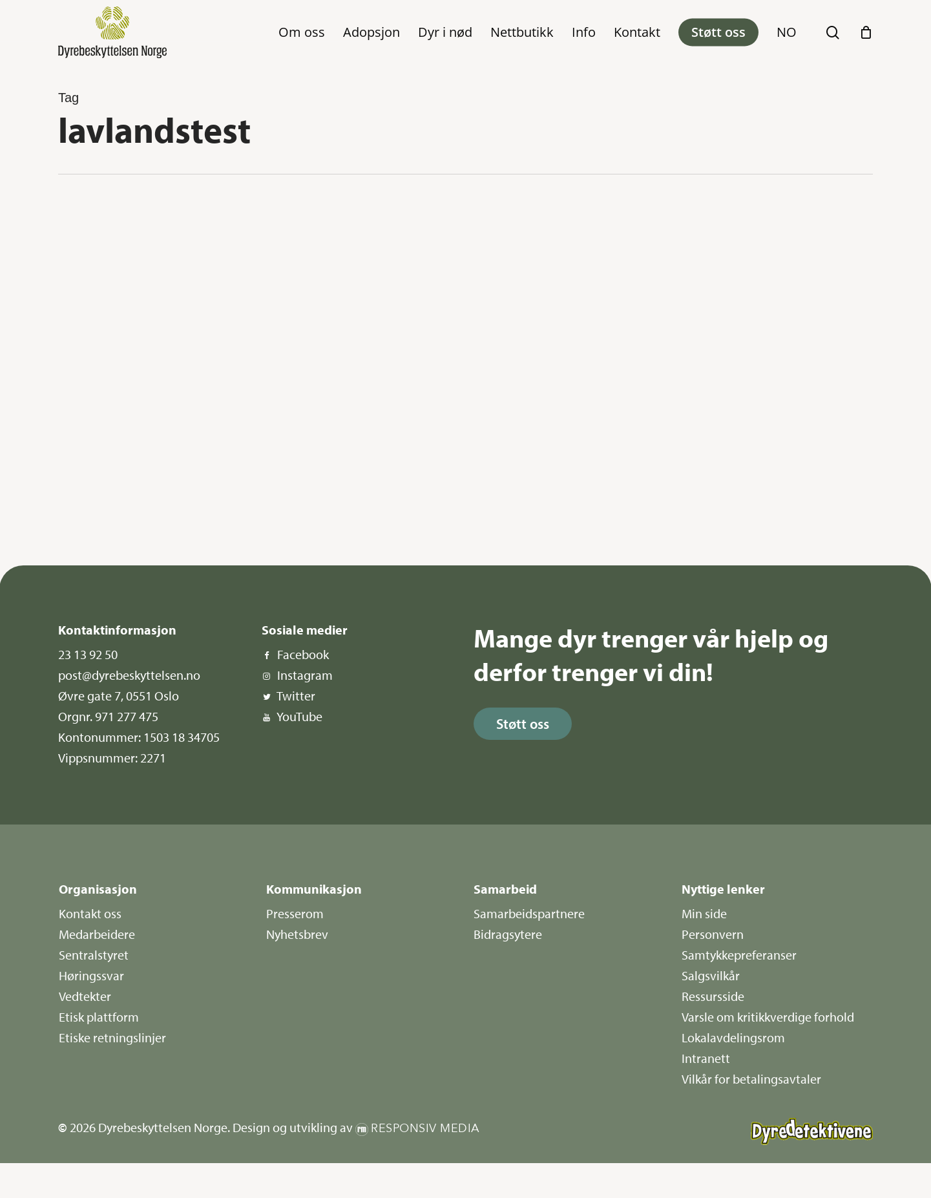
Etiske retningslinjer (112, 1037)
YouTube (299, 716)
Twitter (296, 696)
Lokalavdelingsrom (733, 1037)
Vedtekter (85, 996)
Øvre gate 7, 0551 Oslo (118, 696)
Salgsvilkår (711, 975)
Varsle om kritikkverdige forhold (768, 1017)
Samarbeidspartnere (529, 913)
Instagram (305, 675)
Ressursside (713, 996)
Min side (704, 913)
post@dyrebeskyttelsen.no (129, 675)
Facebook (303, 654)
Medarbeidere (97, 934)
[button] (523, 724)
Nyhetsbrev (297, 934)
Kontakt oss (90, 913)
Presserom (295, 913)
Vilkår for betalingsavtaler (751, 1079)
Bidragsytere (508, 934)
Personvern (713, 934)
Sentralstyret (94, 955)
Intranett (706, 1058)
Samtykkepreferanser (739, 955)
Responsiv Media (425, 1128)
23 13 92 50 (88, 654)
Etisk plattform (99, 1017)
